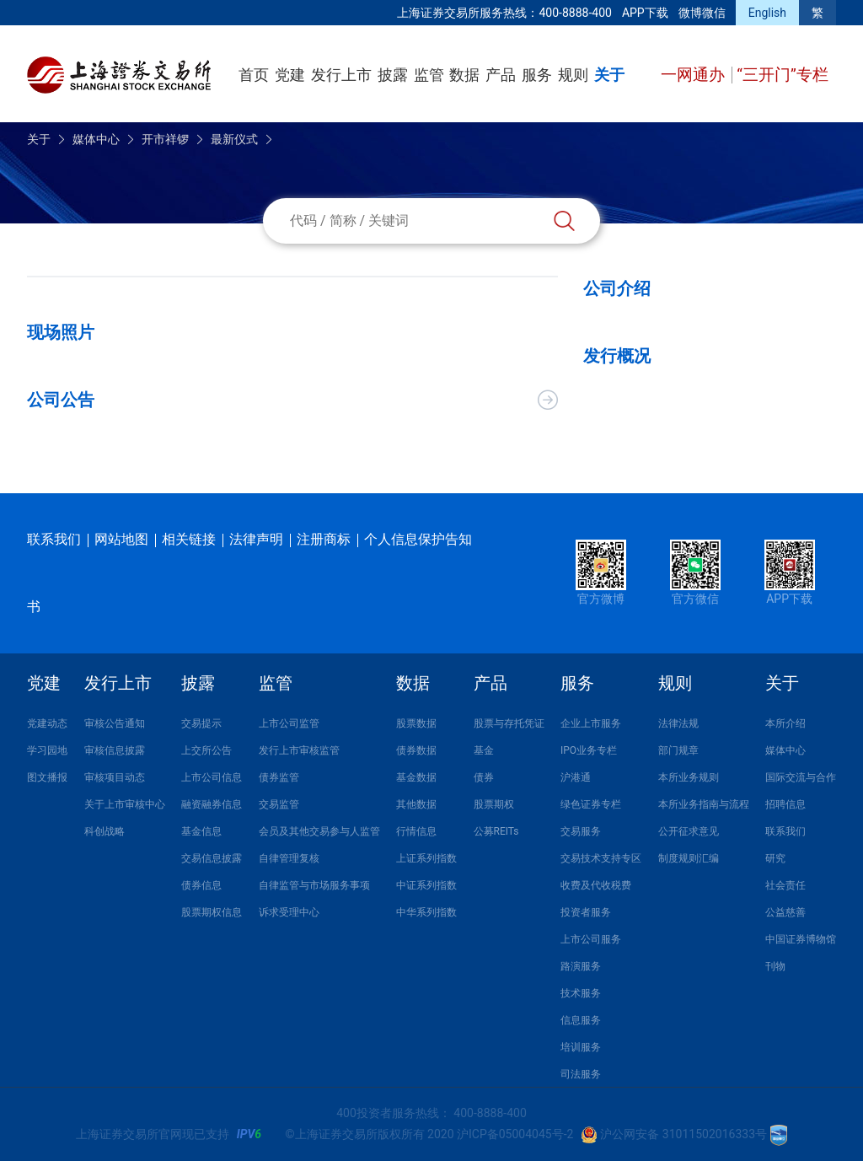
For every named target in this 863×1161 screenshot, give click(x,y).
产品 (500, 74)
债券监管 (279, 777)
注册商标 (324, 539)
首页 (254, 74)
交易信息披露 (211, 858)
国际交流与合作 (800, 777)
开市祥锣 (165, 139)
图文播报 (47, 777)
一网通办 (695, 74)
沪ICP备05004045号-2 (515, 1134)
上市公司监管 (289, 723)
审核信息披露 (114, 750)
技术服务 (580, 993)
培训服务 (580, 1047)
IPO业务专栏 (588, 750)
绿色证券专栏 (590, 804)
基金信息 (201, 831)
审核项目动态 (114, 777)
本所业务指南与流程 (703, 804)
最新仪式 (234, 139)
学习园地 (47, 750)
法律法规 (678, 723)
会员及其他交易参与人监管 (319, 831)
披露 (393, 74)
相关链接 (189, 539)
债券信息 (201, 885)
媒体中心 (96, 139)
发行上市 (341, 74)
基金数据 (416, 777)
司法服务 (580, 1074)
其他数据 (416, 804)
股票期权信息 (211, 912)
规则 (573, 74)
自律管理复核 (289, 858)
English (767, 12)
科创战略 (104, 831)
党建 (290, 74)
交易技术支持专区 (600, 858)
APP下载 (645, 12)
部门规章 (678, 750)
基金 (484, 750)
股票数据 (416, 723)
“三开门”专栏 (782, 74)
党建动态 (47, 723)
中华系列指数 (426, 912)
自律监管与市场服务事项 (314, 885)
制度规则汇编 (688, 858)
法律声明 (256, 539)
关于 (609, 74)
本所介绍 (785, 723)
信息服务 (580, 1020)
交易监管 (279, 804)
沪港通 (575, 777)
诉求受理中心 (289, 912)
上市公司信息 (211, 777)
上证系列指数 (426, 858)
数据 (464, 74)
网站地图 (121, 539)
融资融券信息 (211, 804)
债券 (484, 777)
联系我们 (54, 539)
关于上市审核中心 (124, 804)
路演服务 (580, 966)
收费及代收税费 (595, 885)
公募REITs (496, 831)
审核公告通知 (114, 723)
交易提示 (201, 723)
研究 (775, 858)
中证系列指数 (426, 885)
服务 (537, 74)
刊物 (775, 966)
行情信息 (416, 831)
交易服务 (580, 831)
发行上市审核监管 (299, 750)
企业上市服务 (590, 723)
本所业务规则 (688, 777)
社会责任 (785, 885)
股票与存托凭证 (509, 723)
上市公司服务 (590, 939)
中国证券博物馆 (800, 939)
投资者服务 (585, 912)
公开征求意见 (688, 831)
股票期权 (494, 804)
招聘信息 (785, 804)
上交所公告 (206, 750)
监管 (429, 74)
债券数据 (416, 750)
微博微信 (702, 12)
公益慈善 (785, 912)
